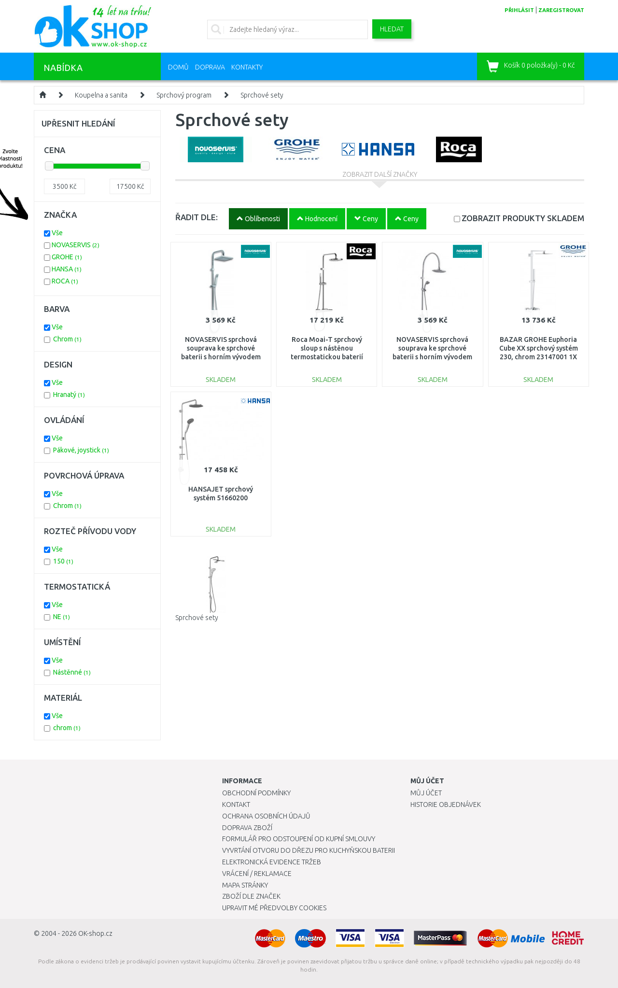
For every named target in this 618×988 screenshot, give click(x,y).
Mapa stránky (245, 885)
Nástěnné (72, 672)
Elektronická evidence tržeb (271, 862)
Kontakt (236, 804)
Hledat (392, 29)
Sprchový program (183, 95)
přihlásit (519, 10)
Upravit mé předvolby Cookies (274, 908)
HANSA (67, 269)
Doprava (210, 67)
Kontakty (247, 67)
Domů (178, 67)
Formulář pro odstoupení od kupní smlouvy (298, 839)
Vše (57, 233)
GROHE (67, 257)
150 (63, 561)
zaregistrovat (561, 10)
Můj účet (426, 793)
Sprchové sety (261, 95)
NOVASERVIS (75, 245)
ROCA (65, 281)
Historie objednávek (445, 804)
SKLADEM (523, 218)
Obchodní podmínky (256, 793)
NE (61, 617)
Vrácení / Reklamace (257, 873)
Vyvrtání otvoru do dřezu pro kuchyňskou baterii (308, 850)
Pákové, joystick (81, 450)
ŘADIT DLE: (196, 217)
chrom (67, 728)
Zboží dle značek (251, 896)
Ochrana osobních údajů (266, 816)
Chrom (67, 339)
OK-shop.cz (95, 933)
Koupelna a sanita (101, 95)
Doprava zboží (247, 828)
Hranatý (69, 394)
